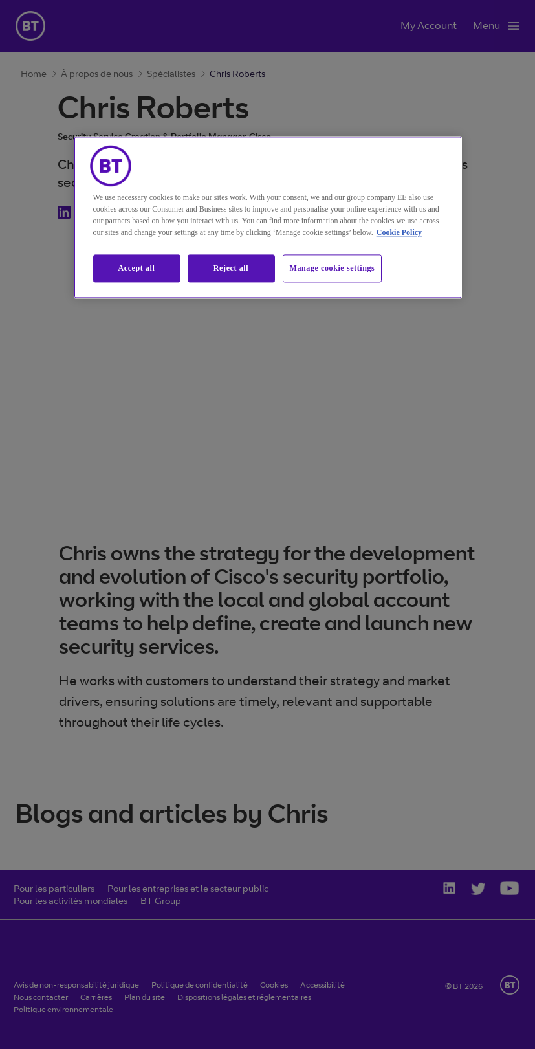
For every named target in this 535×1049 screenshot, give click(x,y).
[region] (268, 218)
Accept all (136, 268)
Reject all (230, 268)
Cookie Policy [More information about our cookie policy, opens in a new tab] (399, 232)
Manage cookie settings (332, 268)
